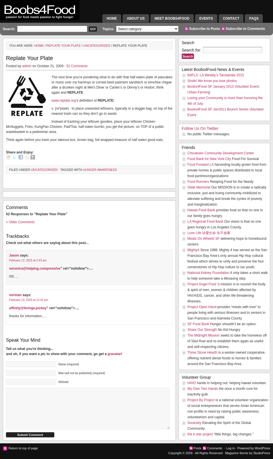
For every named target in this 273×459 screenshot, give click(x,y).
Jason (14, 255)
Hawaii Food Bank (201, 210)
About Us (136, 19)
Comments (214, 448)
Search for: (191, 50)
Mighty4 (193, 250)
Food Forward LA (200, 165)
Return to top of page (23, 448)
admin (27, 66)
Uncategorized (96, 45)
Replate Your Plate (63, 45)
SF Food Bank (198, 324)
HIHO (191, 383)
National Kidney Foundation (208, 273)
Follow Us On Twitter (200, 128)
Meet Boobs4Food (172, 19)
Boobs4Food (51, 15)
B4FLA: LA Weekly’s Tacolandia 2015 (215, 75)
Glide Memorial (198, 187)
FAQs (253, 19)
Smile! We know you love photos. (212, 81)
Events (206, 19)
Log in (230, 448)
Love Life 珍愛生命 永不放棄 (208, 233)
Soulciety (194, 423)
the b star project (200, 434)
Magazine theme (236, 453)
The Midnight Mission (203, 335)
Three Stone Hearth (202, 353)
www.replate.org (63, 101)
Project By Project (200, 400)
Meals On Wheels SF (203, 239)
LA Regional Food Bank (205, 222)
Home (112, 19)
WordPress (262, 448)
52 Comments (77, 66)
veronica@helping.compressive (34, 269)
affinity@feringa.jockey (28, 308)
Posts (198, 448)
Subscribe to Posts (204, 29)
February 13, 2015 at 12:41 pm (28, 300)
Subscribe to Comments (245, 29)
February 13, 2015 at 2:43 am (28, 260)
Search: (9, 29)
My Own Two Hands (202, 389)
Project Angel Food (201, 284)
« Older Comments (20, 222)
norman (15, 295)
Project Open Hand (201, 307)
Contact (231, 19)
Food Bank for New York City (209, 159)
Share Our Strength (202, 330)
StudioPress (261, 453)
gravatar (114, 354)
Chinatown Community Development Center (220, 153)
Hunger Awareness (100, 169)
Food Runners (198, 182)
